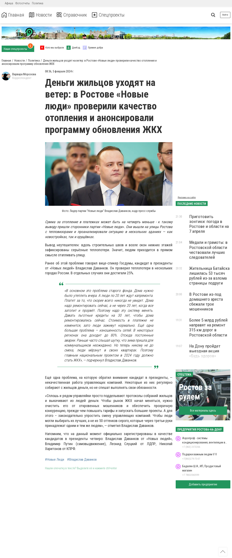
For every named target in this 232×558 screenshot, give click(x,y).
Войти (225, 15)
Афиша (9, 3)
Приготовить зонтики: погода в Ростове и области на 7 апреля (209, 224)
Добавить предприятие (203, 484)
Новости (40, 15)
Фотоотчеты (22, 3)
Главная (13, 15)
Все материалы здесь (203, 410)
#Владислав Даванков (82, 459)
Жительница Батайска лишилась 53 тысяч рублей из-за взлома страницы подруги (209, 276)
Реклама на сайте (187, 197)
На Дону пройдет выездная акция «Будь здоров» (205, 351)
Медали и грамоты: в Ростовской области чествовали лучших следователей (208, 250)
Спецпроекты (109, 15)
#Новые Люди (54, 459)
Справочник (72, 15)
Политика (37, 3)
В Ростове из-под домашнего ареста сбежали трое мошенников (206, 302)
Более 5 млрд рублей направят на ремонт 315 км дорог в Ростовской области (208, 327)
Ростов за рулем (195, 392)
